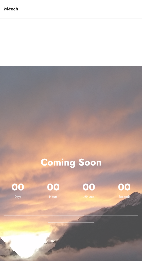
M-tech (11, 9)
